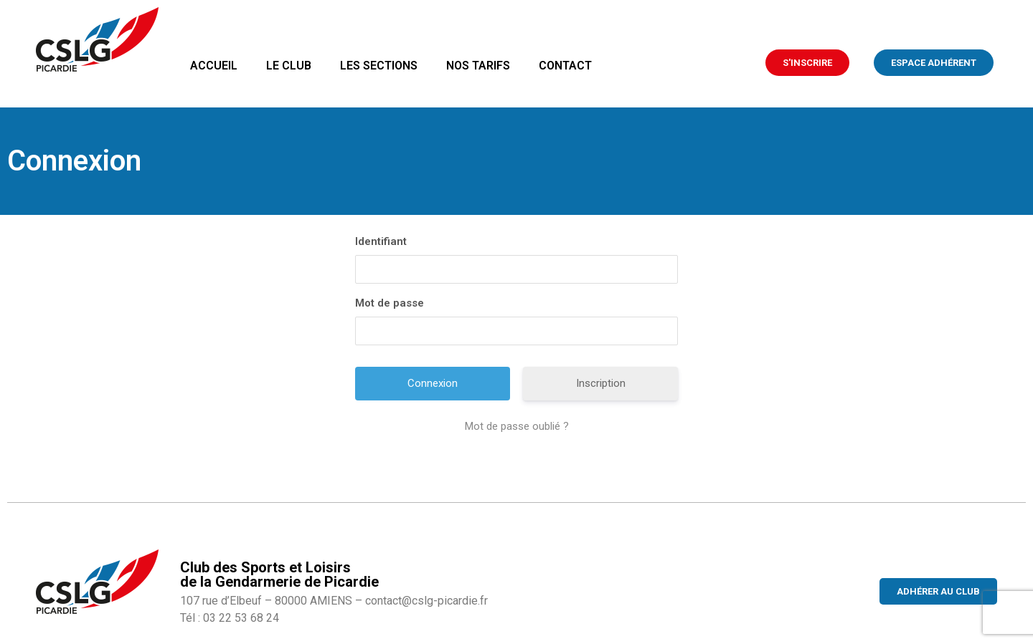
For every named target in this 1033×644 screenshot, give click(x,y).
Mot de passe (389, 303)
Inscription (601, 383)
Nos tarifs (478, 65)
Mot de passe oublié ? (517, 426)
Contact (565, 65)
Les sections (379, 65)
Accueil (213, 65)
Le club (288, 65)
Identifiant (381, 241)
